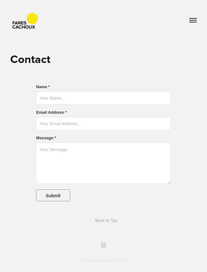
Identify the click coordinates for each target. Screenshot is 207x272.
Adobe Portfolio (114, 260)
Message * (46, 138)
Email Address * (51, 112)
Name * (43, 87)
